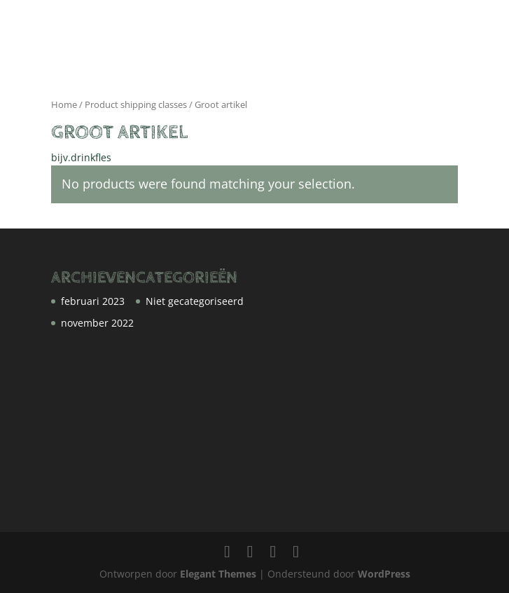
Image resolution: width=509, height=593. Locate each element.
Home (64, 104)
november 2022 (97, 322)
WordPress (384, 573)
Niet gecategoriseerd (195, 301)
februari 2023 (93, 301)
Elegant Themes (218, 573)
